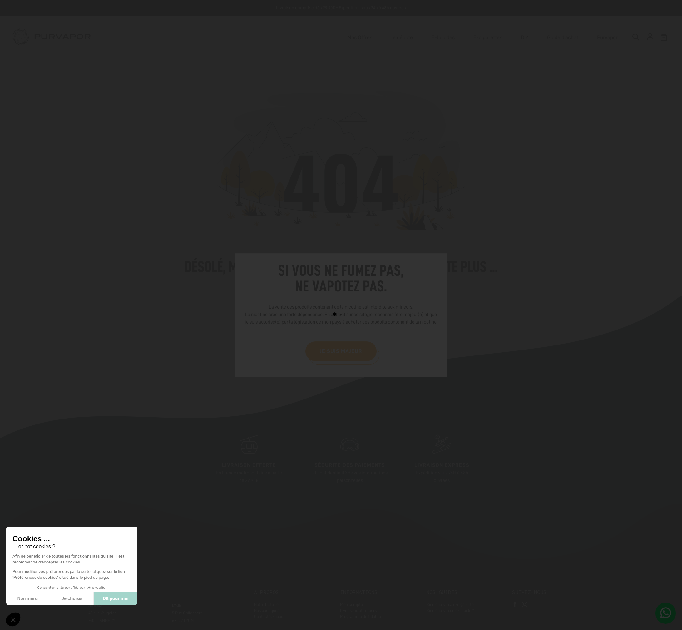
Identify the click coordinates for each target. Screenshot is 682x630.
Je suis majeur (341, 351)
